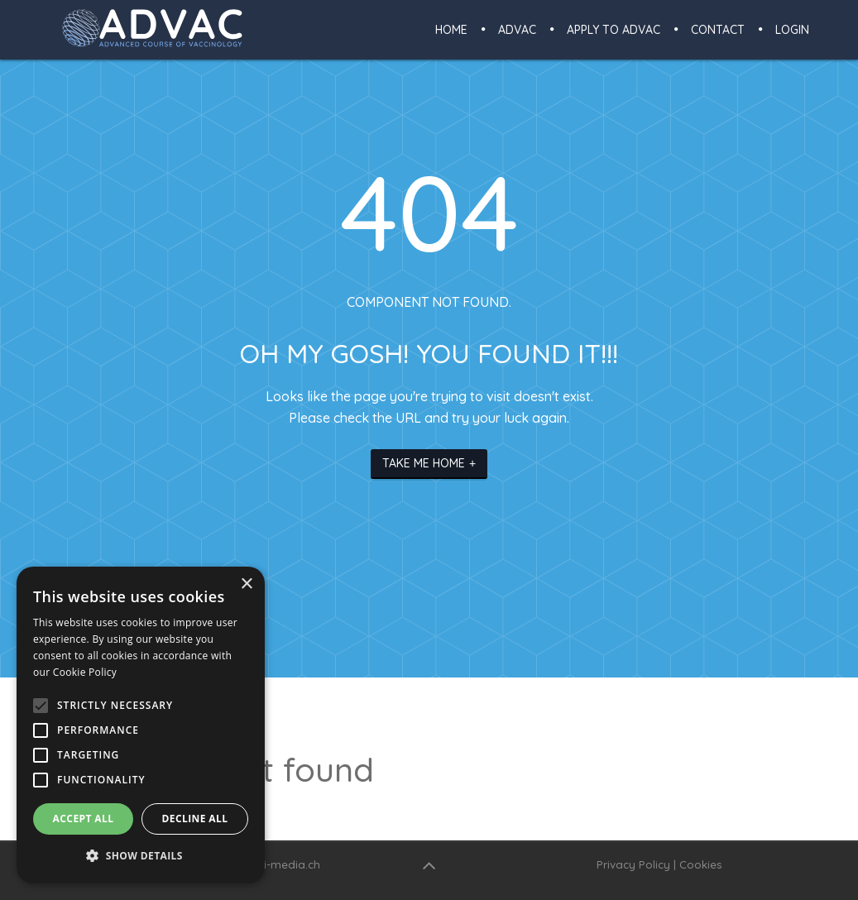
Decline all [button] (195, 818)
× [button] (246, 584)
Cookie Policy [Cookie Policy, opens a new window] (85, 672)
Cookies (700, 864)
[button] (140, 856)
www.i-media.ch (278, 864)
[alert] (141, 725)
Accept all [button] (83, 818)
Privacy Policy (633, 864)
